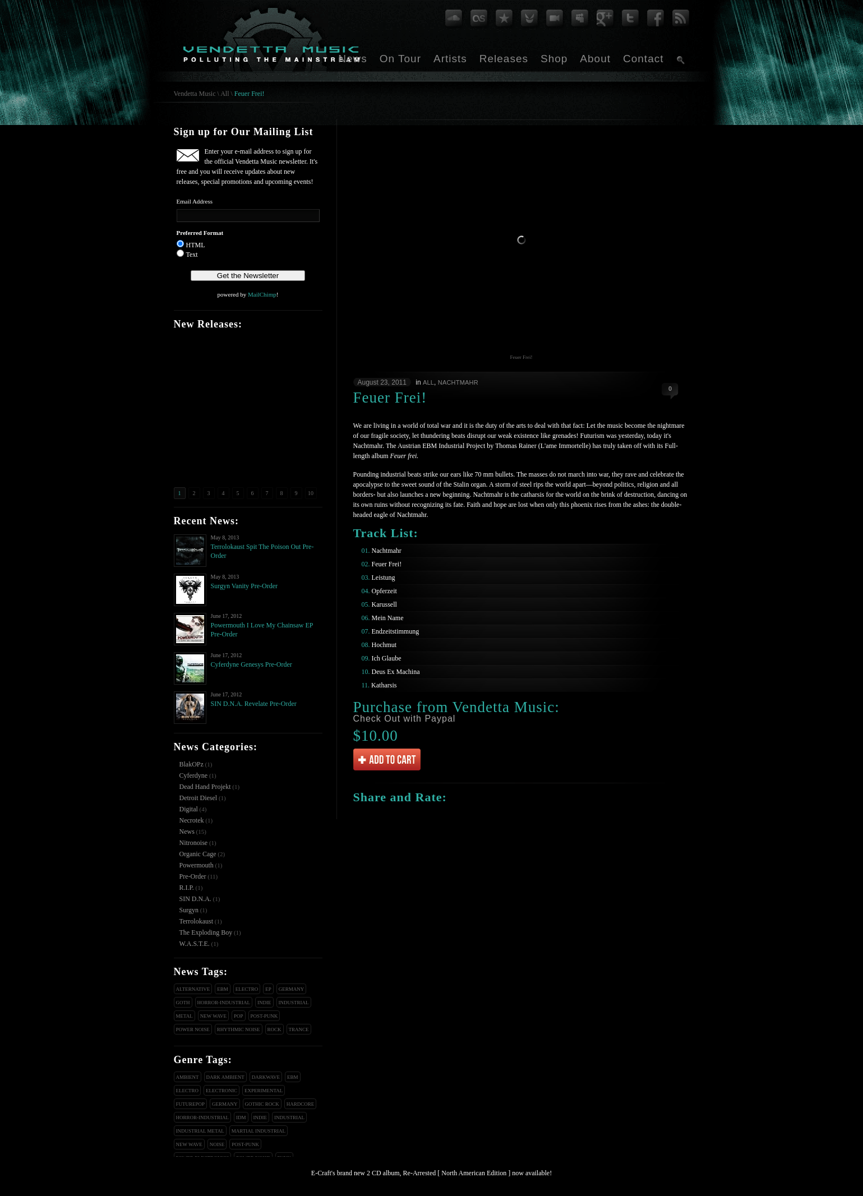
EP (268, 989)
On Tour (400, 58)
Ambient (187, 1077)
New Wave (213, 1016)
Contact (643, 58)
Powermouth (196, 865)
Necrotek (191, 820)
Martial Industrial (258, 1131)
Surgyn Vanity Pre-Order (244, 586)
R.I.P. (186, 888)
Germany (291, 989)
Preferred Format (200, 232)
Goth (183, 1002)
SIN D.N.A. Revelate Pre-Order (254, 704)
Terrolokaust (196, 921)
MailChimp (262, 294)
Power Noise (193, 1029)
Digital (188, 809)
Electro (247, 989)
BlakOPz (191, 764)
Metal (184, 1016)
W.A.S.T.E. (194, 944)
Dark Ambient (225, 1077)
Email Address (195, 201)
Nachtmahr (458, 382)
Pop (238, 1016)
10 (310, 493)
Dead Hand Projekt (205, 787)
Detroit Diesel (198, 798)
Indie (264, 1002)
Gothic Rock (262, 1104)
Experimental (263, 1090)
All (224, 94)
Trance (299, 1029)
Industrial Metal (200, 1131)
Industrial (294, 1002)
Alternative (193, 989)
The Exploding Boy (206, 932)
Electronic (221, 1090)
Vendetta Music (195, 94)
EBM (222, 989)
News (352, 58)
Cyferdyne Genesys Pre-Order (251, 664)
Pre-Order (192, 876)
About (595, 58)
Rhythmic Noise (238, 1029)
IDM (241, 1117)
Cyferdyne (193, 775)
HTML (195, 245)
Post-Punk (264, 1016)
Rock (274, 1029)
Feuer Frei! (249, 94)
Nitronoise (193, 843)
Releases (503, 58)
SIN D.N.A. (195, 899)
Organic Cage (197, 854)
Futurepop (190, 1104)
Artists (450, 58)
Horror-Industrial (224, 1002)
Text (192, 254)
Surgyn (189, 910)
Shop (554, 58)
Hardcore (301, 1104)
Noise (217, 1144)
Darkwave (266, 1077)
